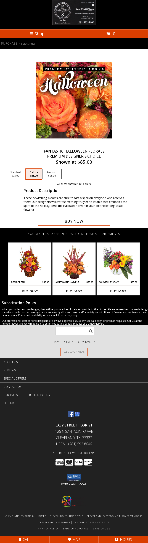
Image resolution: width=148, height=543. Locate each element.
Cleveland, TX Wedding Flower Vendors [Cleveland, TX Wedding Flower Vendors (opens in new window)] (115, 516)
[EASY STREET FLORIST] (74, 24)
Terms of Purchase (75, 528)
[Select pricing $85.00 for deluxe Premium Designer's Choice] (34, 174)
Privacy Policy (48, 528)
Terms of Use (100, 528)
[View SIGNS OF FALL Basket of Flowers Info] (30, 262)
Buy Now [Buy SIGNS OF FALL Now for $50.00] (30, 290)
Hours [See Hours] (123, 539)
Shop (37, 34)
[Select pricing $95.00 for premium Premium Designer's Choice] (52, 174)
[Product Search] (75, 331)
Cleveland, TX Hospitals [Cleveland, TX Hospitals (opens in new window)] (66, 516)
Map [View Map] (74, 539)
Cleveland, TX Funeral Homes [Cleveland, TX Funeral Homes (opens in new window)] (25, 516)
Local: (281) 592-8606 (74, 443)
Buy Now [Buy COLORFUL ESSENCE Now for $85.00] (118, 290)
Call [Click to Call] (25, 539)
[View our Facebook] (71, 416)
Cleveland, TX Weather (54, 522)
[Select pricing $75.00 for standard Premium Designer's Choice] (15, 174)
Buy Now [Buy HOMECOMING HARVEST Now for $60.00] (74, 290)
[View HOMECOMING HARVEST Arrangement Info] (74, 262)
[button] (74, 477)
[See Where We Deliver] (74, 351)
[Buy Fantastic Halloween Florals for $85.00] (74, 221)
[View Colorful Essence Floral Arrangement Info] (118, 262)
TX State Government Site (91, 522)
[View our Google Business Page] (77, 416)
